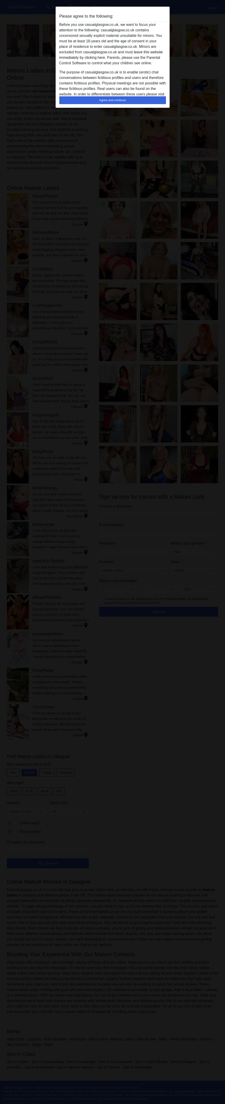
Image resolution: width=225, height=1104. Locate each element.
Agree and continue (112, 100)
